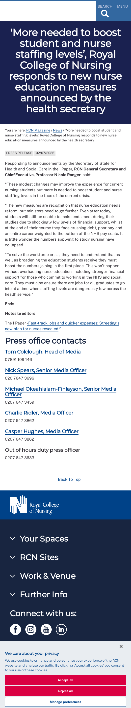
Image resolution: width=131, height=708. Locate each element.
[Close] (121, 646)
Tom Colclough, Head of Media (43, 352)
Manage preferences (65, 702)
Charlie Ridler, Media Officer (39, 413)
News (57, 130)
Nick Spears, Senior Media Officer (45, 370)
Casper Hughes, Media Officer (42, 431)
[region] (65, 674)
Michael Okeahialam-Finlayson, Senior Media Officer (60, 391)
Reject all (65, 691)
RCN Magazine (38, 130)
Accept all (65, 680)
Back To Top (69, 479)
